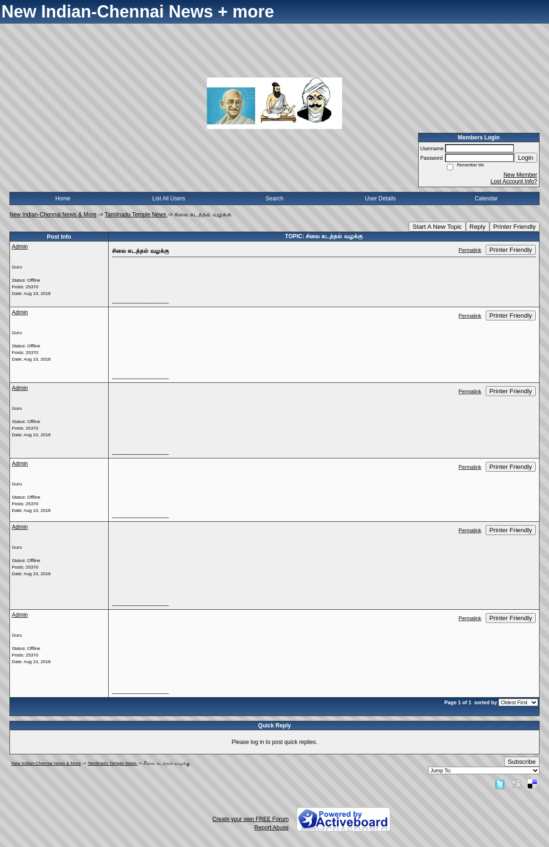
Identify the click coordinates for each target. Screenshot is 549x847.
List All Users (168, 198)
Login (525, 157)
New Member (520, 175)
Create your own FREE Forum (251, 819)
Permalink (470, 250)
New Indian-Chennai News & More (52, 214)
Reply (478, 226)
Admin (20, 246)
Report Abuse (271, 827)
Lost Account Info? (513, 181)
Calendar (486, 198)
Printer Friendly (514, 226)
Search (274, 198)
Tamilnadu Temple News (136, 214)
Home (62, 198)
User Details (380, 198)
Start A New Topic (437, 226)
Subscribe (522, 761)
